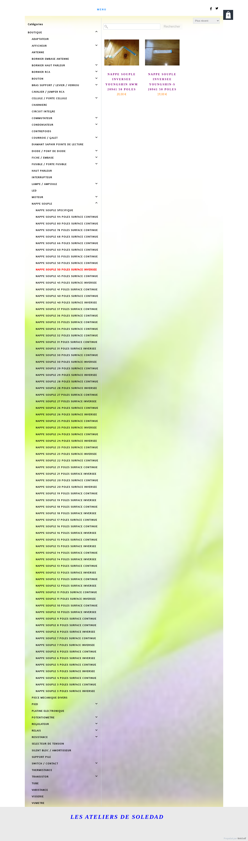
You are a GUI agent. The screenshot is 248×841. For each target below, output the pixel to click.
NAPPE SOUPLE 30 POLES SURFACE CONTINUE (67, 355)
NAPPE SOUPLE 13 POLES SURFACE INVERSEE (66, 572)
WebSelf (241, 838)
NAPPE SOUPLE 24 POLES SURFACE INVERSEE (66, 440)
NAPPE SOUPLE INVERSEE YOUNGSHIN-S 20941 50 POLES (162, 82)
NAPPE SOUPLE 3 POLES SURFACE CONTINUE (66, 684)
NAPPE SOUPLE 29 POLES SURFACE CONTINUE (67, 368)
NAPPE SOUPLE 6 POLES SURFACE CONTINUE (66, 651)
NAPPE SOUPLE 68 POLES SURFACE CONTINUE (67, 236)
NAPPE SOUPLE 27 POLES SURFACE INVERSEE (66, 401)
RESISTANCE (40, 737)
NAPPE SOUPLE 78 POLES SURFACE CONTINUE (67, 230)
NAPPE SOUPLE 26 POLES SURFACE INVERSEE (66, 414)
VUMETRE (38, 802)
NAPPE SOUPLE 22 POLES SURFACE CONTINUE (67, 460)
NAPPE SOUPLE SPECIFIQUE (54, 210)
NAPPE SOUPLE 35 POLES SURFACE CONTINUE (67, 322)
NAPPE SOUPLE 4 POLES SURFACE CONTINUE (66, 677)
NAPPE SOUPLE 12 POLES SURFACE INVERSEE (66, 585)
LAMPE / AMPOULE (44, 184)
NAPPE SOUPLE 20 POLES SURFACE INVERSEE (66, 486)
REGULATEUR (40, 724)
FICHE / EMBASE (43, 157)
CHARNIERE (39, 104)
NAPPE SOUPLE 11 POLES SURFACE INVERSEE (66, 598)
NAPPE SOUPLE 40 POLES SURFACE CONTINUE (67, 295)
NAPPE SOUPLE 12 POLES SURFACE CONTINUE (67, 579)
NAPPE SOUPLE (42, 203)
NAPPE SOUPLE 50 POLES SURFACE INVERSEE (66, 269)
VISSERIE (38, 796)
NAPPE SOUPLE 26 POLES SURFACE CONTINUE (67, 407)
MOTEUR (37, 197)
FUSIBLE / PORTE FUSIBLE (49, 164)
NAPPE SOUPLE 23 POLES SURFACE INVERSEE (66, 453)
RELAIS (36, 730)
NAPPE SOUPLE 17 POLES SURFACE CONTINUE (66, 519)
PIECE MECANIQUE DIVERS (49, 697)
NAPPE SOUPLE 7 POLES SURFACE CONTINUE (66, 638)
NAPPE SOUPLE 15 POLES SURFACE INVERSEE (66, 546)
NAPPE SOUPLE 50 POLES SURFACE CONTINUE (67, 263)
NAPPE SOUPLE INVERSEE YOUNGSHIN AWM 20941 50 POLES (121, 82)
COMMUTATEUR (42, 118)
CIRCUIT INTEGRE (43, 111)
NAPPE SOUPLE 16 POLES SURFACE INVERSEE (66, 532)
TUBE (35, 783)
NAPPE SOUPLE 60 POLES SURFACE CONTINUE (67, 249)
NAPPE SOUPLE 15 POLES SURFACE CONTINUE (66, 539)
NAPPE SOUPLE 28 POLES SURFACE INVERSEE (66, 388)
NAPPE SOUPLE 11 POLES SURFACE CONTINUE (66, 592)
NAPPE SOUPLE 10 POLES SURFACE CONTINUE (67, 605)
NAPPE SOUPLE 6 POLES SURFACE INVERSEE (65, 658)
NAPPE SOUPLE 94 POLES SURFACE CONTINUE (67, 216)
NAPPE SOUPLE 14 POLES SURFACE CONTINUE (67, 552)
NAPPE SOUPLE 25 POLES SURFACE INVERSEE (66, 427)
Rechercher (172, 26)
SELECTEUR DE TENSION (48, 743)
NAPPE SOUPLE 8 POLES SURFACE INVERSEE (65, 631)
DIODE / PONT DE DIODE (49, 151)
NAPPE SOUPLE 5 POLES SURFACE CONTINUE (66, 664)
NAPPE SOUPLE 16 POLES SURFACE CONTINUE (67, 526)
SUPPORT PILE (41, 756)
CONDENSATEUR (42, 124)
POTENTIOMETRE (43, 717)
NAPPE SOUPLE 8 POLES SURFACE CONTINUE (66, 625)
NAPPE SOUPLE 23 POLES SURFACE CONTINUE (67, 447)
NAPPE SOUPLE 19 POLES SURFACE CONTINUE (67, 493)
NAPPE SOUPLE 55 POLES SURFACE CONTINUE (67, 256)
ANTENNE (38, 52)
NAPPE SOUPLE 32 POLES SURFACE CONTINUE (67, 335)
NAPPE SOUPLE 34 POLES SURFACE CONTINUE (67, 328)
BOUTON (37, 78)
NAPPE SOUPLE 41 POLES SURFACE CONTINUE (67, 289)
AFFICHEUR (39, 45)
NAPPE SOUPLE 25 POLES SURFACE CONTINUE (67, 420)
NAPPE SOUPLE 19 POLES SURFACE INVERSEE (66, 500)
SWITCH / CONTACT (45, 763)
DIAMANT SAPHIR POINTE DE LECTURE (58, 144)
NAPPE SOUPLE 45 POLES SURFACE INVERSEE (66, 282)
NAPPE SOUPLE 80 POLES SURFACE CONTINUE (67, 223)
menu (102, 9)
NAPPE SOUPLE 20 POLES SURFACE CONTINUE (67, 480)
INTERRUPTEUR (42, 177)
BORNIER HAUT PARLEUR (48, 65)
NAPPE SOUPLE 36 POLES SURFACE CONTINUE (67, 315)
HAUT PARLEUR (42, 170)
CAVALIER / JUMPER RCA (48, 91)
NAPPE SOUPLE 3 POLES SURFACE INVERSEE (65, 691)
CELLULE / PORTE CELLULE (49, 98)
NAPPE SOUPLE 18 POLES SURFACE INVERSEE (66, 513)
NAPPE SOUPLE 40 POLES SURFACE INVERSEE (66, 302)
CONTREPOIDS (41, 131)
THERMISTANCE (42, 770)
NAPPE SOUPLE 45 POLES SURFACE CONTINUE (67, 276)
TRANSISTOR (40, 776)
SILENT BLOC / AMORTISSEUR (51, 750)
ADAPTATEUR (40, 38)
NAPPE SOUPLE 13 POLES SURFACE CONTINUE (66, 565)
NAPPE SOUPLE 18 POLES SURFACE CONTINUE (67, 506)
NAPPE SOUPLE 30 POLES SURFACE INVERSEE (66, 361)
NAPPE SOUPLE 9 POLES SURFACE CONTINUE (66, 618)
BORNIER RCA (41, 71)
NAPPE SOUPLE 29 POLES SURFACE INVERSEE (66, 374)
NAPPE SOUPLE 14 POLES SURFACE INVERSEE (66, 559)
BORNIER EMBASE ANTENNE (50, 58)
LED (34, 190)
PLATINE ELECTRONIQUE (48, 710)
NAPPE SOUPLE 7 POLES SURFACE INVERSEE (65, 645)
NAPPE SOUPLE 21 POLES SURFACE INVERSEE (66, 473)
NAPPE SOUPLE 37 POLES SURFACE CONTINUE (67, 309)
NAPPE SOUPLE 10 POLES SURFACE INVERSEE (66, 612)
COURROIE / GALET (45, 137)
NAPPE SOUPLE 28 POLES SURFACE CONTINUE (67, 381)
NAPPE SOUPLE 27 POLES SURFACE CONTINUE (67, 394)
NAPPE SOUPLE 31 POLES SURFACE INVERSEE (66, 348)
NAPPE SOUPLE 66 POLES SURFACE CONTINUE (67, 243)
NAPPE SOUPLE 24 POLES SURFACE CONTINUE (67, 434)
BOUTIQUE (35, 32)
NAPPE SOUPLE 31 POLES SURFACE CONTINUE (66, 342)
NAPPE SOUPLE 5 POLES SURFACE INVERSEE (65, 671)
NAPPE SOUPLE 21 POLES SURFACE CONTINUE (67, 467)
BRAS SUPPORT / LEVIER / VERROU (55, 85)
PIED (35, 704)
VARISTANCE (40, 789)
